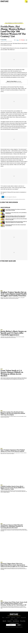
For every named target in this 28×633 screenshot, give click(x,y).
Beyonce (14, 196)
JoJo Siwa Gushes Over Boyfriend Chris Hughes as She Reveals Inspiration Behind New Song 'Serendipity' (13, 413)
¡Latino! (15, 619)
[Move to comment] (26, 40)
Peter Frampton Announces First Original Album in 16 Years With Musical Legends (13, 450)
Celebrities (13, 617)
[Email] (25, 40)
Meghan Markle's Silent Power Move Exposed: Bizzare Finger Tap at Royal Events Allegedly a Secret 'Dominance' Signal (16, 222)
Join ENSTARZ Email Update (14, 623)
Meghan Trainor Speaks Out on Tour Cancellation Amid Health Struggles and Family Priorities (14, 294)
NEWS (1, 290)
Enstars (4, 1)
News (3, 617)
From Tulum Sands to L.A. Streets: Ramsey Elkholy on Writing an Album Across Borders (12, 373)
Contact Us (9, 621)
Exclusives (8, 617)
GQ (5, 196)
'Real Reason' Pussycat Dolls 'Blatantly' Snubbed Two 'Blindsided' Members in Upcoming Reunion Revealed (12, 526)
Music (6, 23)
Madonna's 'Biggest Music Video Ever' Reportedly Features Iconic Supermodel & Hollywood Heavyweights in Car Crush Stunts (14, 565)
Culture (18, 617)
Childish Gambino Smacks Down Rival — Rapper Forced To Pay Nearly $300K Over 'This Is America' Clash (13, 488)
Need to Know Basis (12, 81)
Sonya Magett (4, 39)
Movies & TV (23, 617)
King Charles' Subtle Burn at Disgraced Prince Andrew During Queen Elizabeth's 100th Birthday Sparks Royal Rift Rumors (15, 216)
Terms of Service (16, 621)
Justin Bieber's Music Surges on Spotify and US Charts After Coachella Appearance (13, 333)
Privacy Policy (22, 621)
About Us (4, 621)
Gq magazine (9, 196)
